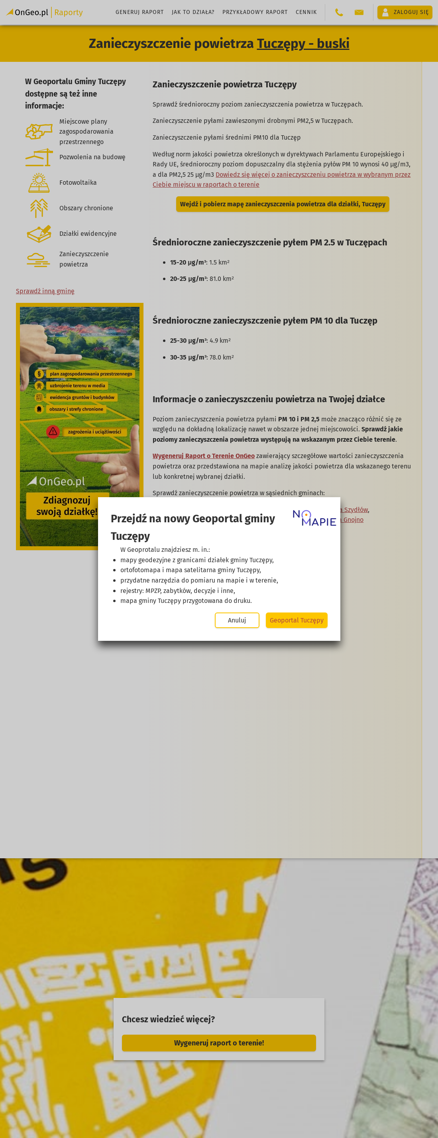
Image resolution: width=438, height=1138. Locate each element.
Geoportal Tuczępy (297, 620)
